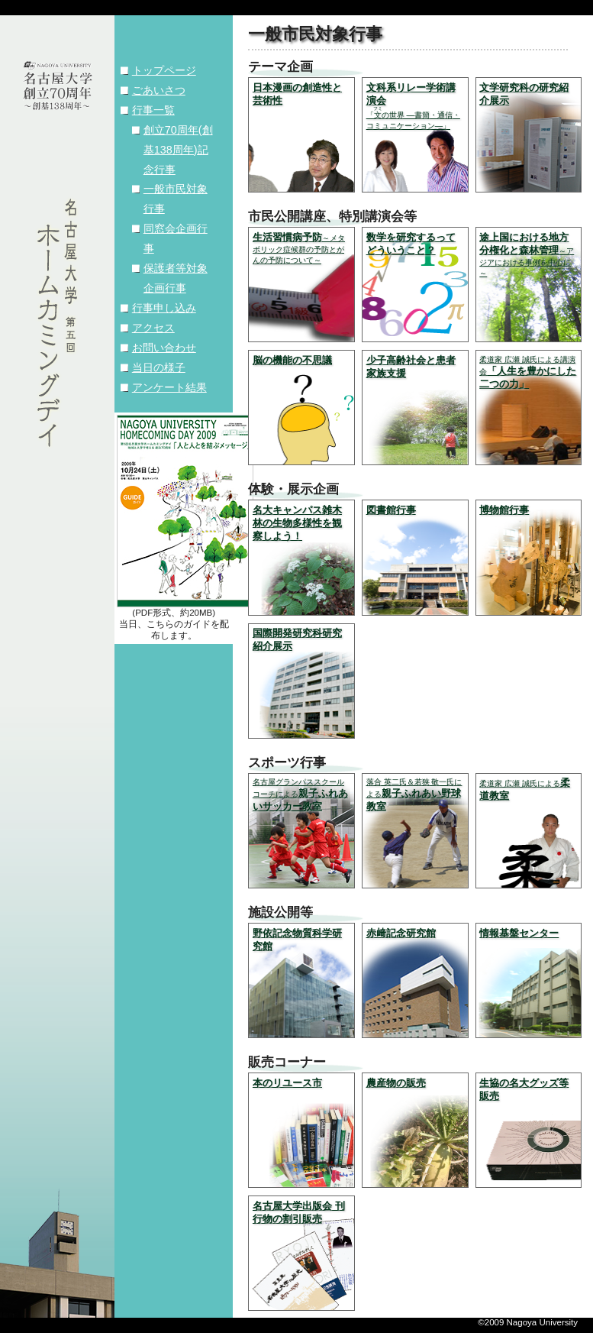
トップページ (164, 70)
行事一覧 (153, 110)
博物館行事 (504, 510)
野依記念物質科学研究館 (297, 939)
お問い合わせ (164, 347)
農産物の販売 (396, 1083)
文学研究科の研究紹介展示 (524, 94)
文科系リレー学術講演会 (413, 106)
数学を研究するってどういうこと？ (411, 243)
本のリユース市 (287, 1083)
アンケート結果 (169, 387)
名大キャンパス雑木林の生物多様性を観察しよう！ (297, 523)
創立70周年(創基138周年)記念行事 (178, 150)
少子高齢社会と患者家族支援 (411, 366)
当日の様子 (158, 367)
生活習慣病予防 (299, 247)
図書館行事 (391, 510)
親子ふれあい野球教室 (414, 795)
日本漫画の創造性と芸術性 (297, 94)
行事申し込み (164, 308)
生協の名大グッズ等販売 (524, 1089)
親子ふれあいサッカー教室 (300, 795)
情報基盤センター (519, 933)
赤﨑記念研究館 (401, 933)
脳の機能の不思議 (292, 360)
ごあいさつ (158, 90)
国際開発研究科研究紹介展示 (297, 639)
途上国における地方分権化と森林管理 (526, 254)
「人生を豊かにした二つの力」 (527, 372)
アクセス (153, 328)
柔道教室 (524, 789)
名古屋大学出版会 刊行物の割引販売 (299, 1212)
